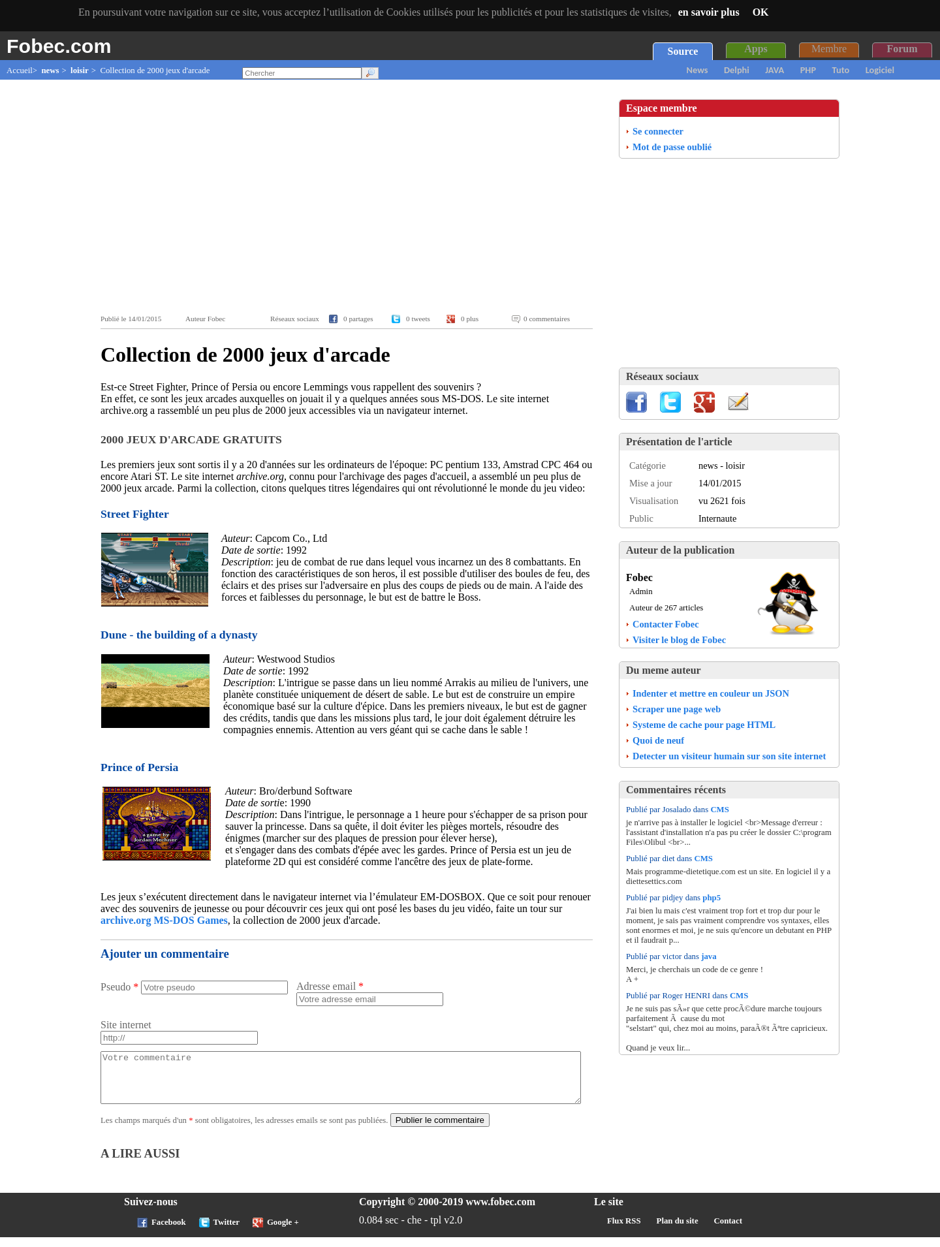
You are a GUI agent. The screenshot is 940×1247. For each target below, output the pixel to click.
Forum (901, 48)
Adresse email (330, 986)
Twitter (226, 1232)
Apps (756, 48)
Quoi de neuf (658, 740)
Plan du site (677, 1230)
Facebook (168, 1232)
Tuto (841, 70)
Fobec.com (59, 46)
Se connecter (658, 131)
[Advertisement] (350, 197)
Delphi (736, 70)
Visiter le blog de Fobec (679, 640)
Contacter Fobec (666, 624)
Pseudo (119, 986)
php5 (711, 897)
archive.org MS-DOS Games (164, 920)
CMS (719, 809)
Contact (728, 1230)
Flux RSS (624, 1230)
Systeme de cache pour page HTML (704, 724)
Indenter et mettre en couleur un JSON (711, 693)
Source (683, 51)
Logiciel (880, 70)
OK (761, 12)
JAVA (774, 70)
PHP (808, 70)
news (50, 70)
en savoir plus (709, 12)
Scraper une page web (677, 709)
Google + (283, 1232)
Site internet (126, 1024)
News (697, 70)
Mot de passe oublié (672, 147)
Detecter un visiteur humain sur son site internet (729, 756)
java (708, 956)
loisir (79, 70)
